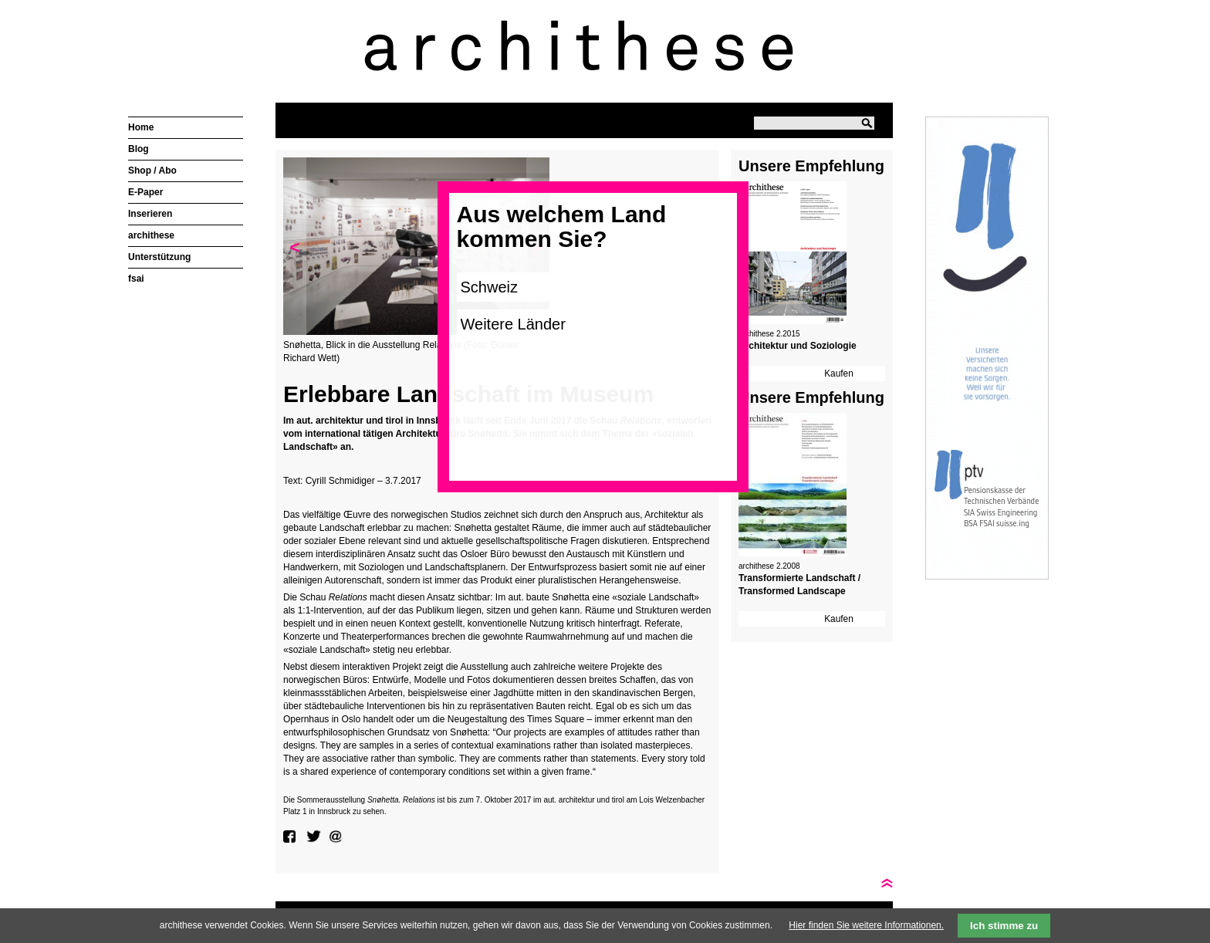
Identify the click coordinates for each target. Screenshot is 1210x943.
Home (141, 127)
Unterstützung (159, 257)
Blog (138, 149)
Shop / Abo (152, 170)
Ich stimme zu (1004, 925)
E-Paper (145, 192)
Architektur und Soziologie (798, 345)
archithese (151, 235)
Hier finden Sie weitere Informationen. (866, 925)
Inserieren (150, 213)
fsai (136, 278)
